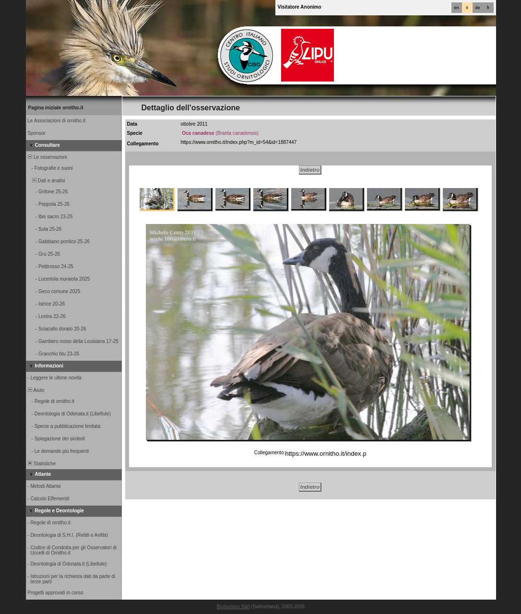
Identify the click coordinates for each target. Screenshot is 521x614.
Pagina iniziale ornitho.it (55, 107)
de (477, 7)
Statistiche (41, 463)
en (456, 7)
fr (488, 7)
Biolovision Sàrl (233, 606)
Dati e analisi (46, 180)
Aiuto (36, 390)
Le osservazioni (47, 157)
